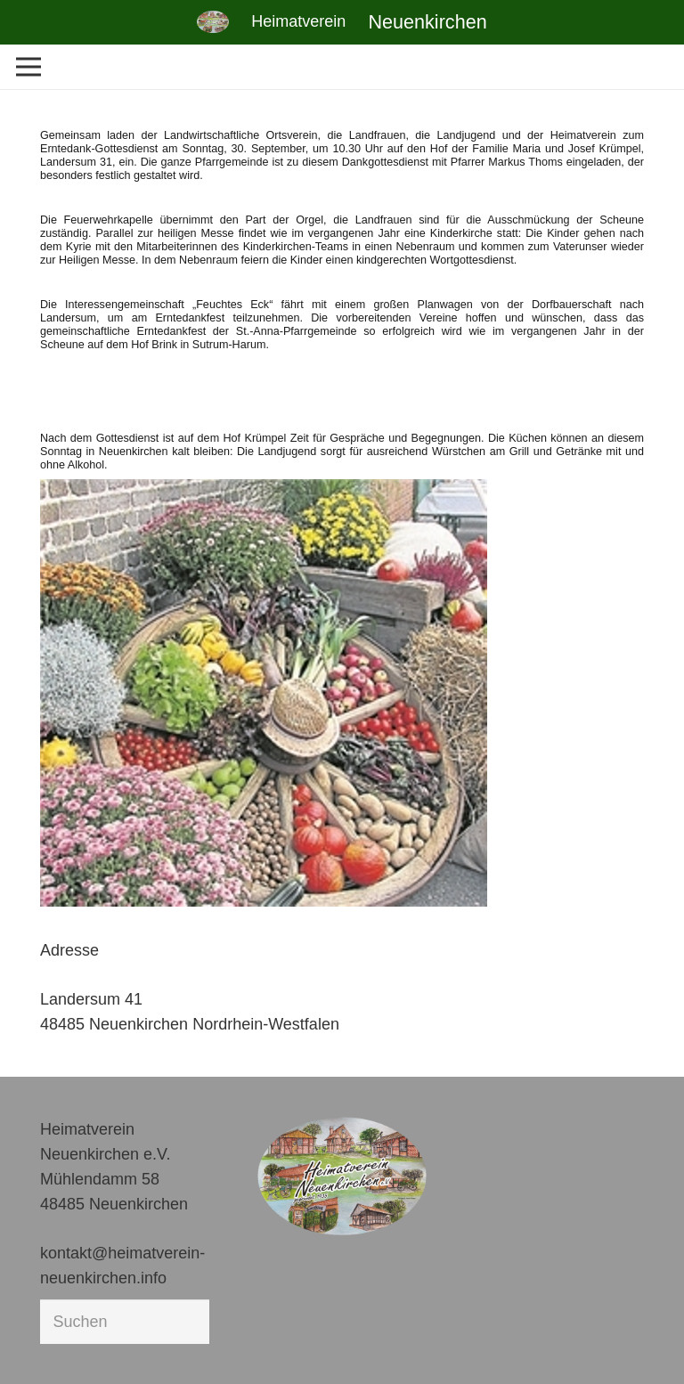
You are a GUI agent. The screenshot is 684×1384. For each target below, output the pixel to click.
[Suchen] (124, 1321)
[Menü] (29, 67)
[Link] (213, 22)
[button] (39, 1345)
